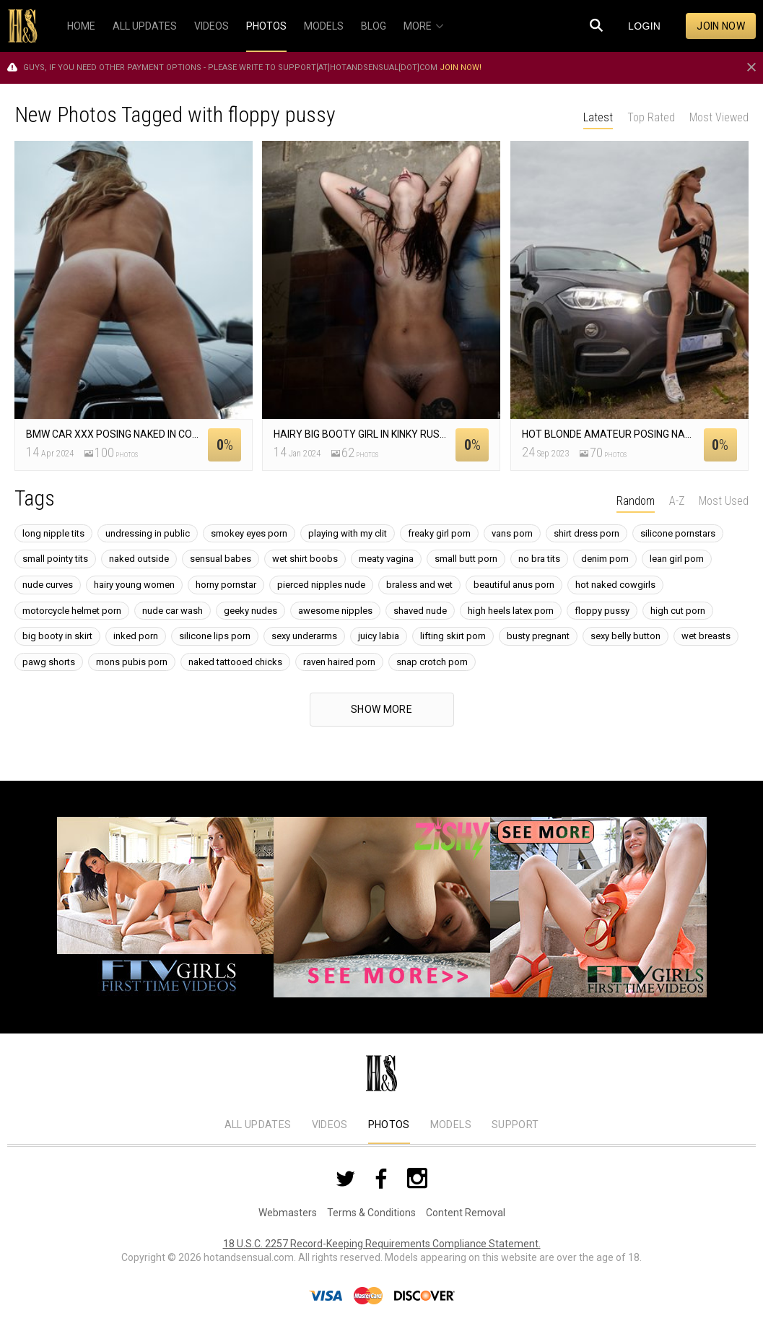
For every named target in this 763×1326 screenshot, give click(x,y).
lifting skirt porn (453, 635)
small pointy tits (55, 558)
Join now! (460, 67)
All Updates (258, 1124)
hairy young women (134, 584)
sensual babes (220, 558)
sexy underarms (304, 635)
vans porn (512, 533)
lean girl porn (677, 558)
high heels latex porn (511, 610)
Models (450, 1124)
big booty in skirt (57, 635)
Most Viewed (719, 117)
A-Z (676, 501)
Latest (598, 117)
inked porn (135, 635)
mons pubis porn (131, 661)
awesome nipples (335, 610)
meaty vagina (386, 558)
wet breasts (706, 635)
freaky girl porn (439, 533)
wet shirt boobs (305, 558)
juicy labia (378, 635)
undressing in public (147, 533)
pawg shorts (48, 661)
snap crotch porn (432, 661)
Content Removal (465, 1212)
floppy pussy (602, 610)
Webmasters (287, 1212)
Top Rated (651, 117)
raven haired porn (339, 661)
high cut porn (677, 610)
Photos (389, 1124)
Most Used (724, 501)
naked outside (139, 558)
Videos (330, 1124)
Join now (721, 26)
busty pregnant (538, 635)
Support (515, 1124)
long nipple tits (53, 533)
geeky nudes (250, 610)
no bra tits (539, 558)
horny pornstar (226, 584)
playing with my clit (347, 533)
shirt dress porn (586, 533)
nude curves (47, 584)
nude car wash (172, 610)
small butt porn (466, 558)
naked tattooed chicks (235, 661)
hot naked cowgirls (615, 584)
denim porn (605, 558)
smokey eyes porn (249, 533)
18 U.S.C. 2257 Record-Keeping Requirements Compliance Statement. (382, 1243)
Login (644, 26)
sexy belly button (625, 635)
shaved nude (420, 610)
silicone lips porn (214, 635)
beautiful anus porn (514, 584)
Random (635, 501)
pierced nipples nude (321, 584)
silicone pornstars (677, 533)
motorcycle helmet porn (71, 610)
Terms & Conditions (371, 1212)
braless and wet (419, 584)
